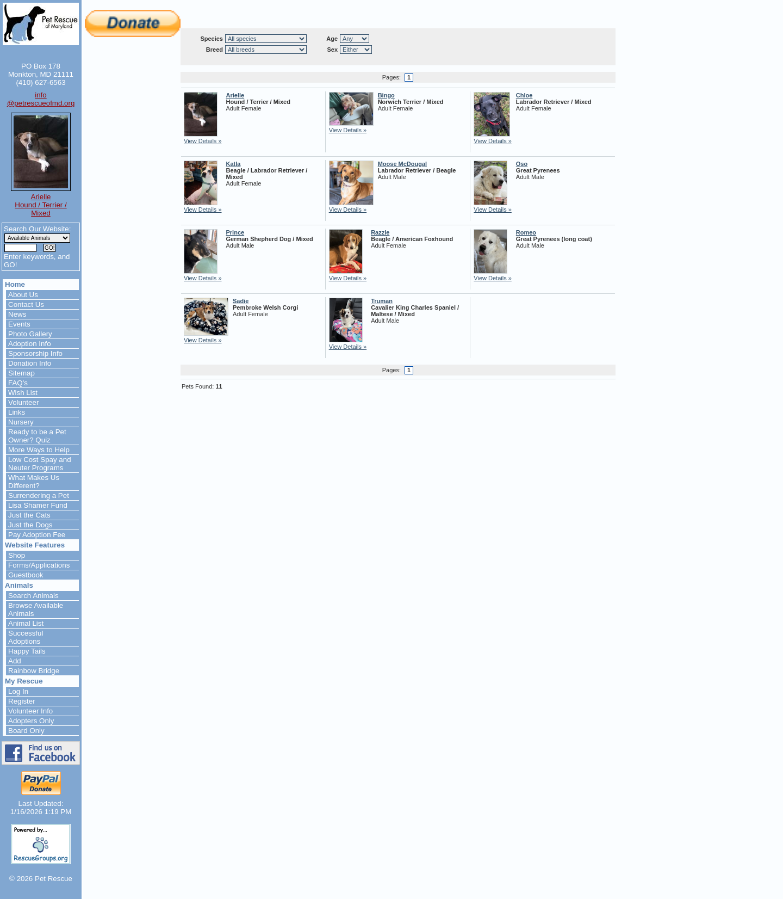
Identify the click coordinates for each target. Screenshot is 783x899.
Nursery (21, 422)
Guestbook (25, 575)
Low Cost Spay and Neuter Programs (39, 463)
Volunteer (23, 402)
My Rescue (24, 681)
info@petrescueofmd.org (41, 99)
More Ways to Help (39, 450)
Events (19, 324)
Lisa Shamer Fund (37, 505)
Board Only (26, 730)
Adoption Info (29, 344)
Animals (19, 585)
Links (16, 412)
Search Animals (33, 596)
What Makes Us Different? (33, 481)
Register (21, 701)
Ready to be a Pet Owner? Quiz (37, 436)
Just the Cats (29, 515)
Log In (18, 691)
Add (14, 661)
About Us (23, 295)
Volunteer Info (30, 711)
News (17, 314)
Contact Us (26, 304)
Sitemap (21, 373)
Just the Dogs (30, 525)
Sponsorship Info (35, 353)
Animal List (26, 623)
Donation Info (29, 363)
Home (15, 284)
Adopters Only (31, 721)
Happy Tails (27, 651)
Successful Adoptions (25, 637)
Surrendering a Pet (38, 495)
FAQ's (18, 383)
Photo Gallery (30, 334)
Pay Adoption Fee (36, 535)
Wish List (23, 393)
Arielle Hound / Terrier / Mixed (40, 205)
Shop (16, 555)
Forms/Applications (39, 565)
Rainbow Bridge (33, 671)
